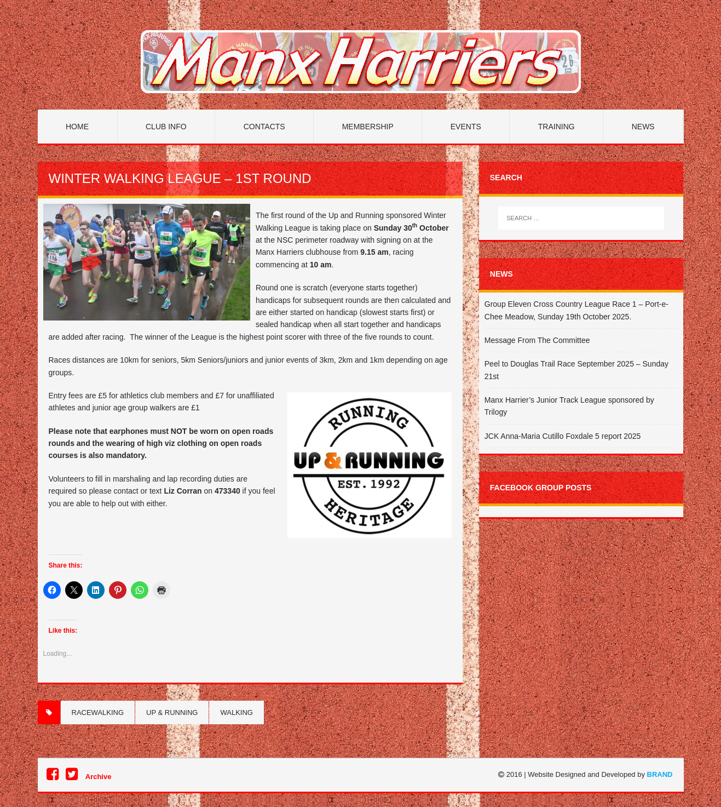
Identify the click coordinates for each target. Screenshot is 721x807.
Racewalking (98, 712)
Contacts (264, 126)
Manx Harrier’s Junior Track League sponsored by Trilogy (569, 406)
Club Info (166, 126)
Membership (368, 126)
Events (466, 126)
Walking (236, 712)
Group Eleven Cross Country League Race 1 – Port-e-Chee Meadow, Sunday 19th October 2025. (576, 310)
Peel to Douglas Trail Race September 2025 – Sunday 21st (576, 369)
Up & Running (172, 712)
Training (556, 126)
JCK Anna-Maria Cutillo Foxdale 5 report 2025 (562, 436)
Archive (98, 776)
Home (77, 126)
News (643, 126)
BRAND (660, 774)
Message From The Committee (537, 340)
